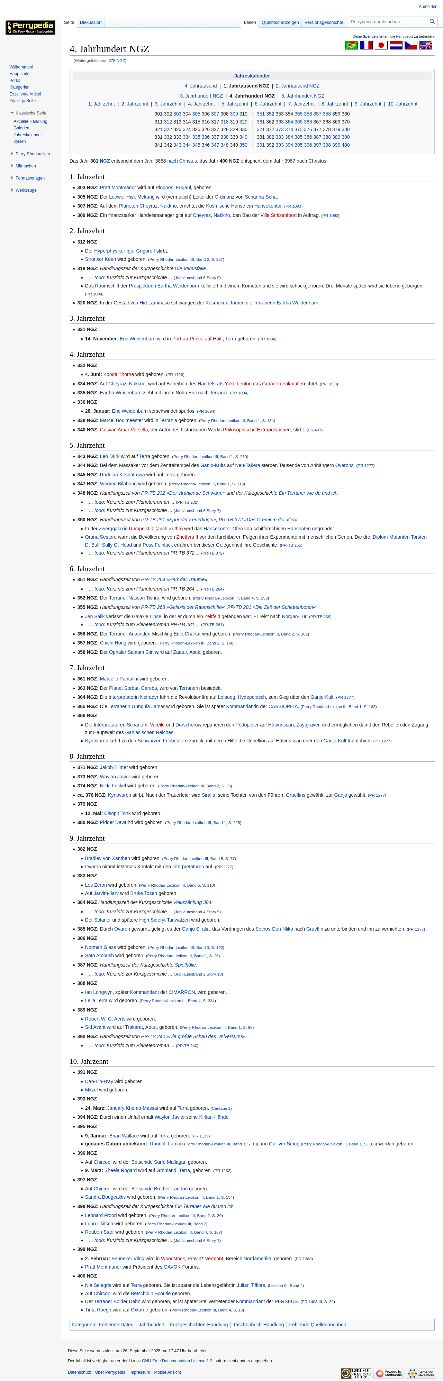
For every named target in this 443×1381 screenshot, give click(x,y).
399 (336, 145)
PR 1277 (365, 465)
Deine (365, 36)
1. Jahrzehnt (101, 104)
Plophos (164, 187)
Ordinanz (224, 197)
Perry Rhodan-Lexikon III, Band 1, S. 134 (237, 420)
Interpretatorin (124, 697)
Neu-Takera (247, 465)
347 (215, 145)
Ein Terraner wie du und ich (308, 493)
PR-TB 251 (291, 545)
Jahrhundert (152, 1324)
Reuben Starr (99, 1232)
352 (270, 114)
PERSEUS (286, 1301)
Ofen (237, 528)
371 (261, 129)
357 (317, 114)
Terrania (219, 392)
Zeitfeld (212, 616)
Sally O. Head (117, 545)
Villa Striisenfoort (279, 215)
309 (234, 114)
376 (308, 129)
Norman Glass (100, 947)
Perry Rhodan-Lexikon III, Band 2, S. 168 (197, 643)
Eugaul (183, 187)
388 (327, 137)
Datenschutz (79, 1372)
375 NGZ (117, 60)
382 (270, 137)
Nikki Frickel (113, 785)
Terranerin (264, 302)
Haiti (218, 338)
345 (196, 145)
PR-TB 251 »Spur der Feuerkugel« (178, 519)
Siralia (208, 795)
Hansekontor (268, 206)
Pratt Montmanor (118, 187)
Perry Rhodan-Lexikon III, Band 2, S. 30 (186, 1215)
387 (317, 137)
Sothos (263, 929)
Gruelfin (314, 929)
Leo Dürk (110, 456)
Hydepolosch (252, 697)
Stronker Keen (100, 259)
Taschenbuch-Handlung (258, 1324)
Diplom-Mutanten (391, 537)
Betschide (142, 1162)
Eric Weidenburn (137, 338)
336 (206, 137)
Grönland (166, 1170)
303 (177, 114)
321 (158, 129)
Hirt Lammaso (154, 302)
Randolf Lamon (166, 1143)
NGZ (105, 161)
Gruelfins (295, 795)
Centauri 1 (221, 1108)
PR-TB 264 (212, 589)
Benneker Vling (127, 1258)
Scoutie (163, 1293)
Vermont (214, 1258)
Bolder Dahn (127, 1301)
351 (261, 114)
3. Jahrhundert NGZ (201, 96)
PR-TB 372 (212, 553)
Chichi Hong (113, 643)
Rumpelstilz (141, 528)
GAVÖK (172, 1267)
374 (289, 129)
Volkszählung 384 (192, 902)
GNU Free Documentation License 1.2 (177, 1361)
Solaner (102, 920)
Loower (117, 197)
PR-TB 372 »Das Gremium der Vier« (258, 519)
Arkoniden (140, 634)
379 (336, 129)
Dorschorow (188, 725)
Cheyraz (148, 206)
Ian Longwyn (98, 992)
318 (224, 122)
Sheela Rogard (121, 1170)
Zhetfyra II (187, 537)
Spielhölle (185, 965)
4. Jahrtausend (201, 86)
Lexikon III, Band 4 (286, 1285)
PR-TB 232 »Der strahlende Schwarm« (183, 493)
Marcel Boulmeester (121, 420)
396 (308, 145)
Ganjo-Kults (213, 465)
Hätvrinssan (281, 725)
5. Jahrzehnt (235, 104)
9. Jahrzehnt (368, 104)
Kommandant (144, 992)
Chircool (102, 1162)
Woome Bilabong (118, 483)
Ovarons (344, 465)
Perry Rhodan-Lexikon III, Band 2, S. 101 (271, 634)
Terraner (118, 598)
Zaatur (180, 652)
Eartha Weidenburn (178, 286)
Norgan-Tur (294, 616)
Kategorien (83, 1324)
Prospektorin (142, 286)
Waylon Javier (115, 776)
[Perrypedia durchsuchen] (393, 21)
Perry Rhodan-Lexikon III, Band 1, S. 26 (183, 955)
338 (224, 137)
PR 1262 (222, 1170)
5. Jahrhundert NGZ (302, 96)
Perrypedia (404, 36)
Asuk (194, 652)
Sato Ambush (99, 955)
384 (289, 137)
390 (346, 137)
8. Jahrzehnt (335, 104)
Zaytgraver (307, 725)
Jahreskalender (252, 76)
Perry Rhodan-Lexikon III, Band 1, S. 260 (210, 456)
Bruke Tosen (143, 893)
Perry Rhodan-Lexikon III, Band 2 (176, 1224)
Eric (193, 392)
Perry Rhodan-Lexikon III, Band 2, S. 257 (186, 259)
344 (187, 145)
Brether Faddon (171, 1188)
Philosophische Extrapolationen (256, 429)
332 (168, 137)
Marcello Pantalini (119, 679)
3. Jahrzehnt (168, 104)
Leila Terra (96, 1000)
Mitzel (91, 1089)
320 (243, 122)
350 (243, 145)
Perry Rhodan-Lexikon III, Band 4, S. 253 (231, 598)
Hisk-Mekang (140, 197)
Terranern (189, 688)
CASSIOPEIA (283, 706)
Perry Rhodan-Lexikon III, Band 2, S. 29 (195, 786)
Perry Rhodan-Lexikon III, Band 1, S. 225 (203, 822)
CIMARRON (182, 992)
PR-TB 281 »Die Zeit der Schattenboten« (271, 607)
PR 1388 (303, 1258)
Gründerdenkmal (280, 383)
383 (279, 137)
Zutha (175, 528)
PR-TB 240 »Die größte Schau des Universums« (193, 1036)
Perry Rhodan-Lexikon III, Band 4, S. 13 (207, 1310)
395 (298, 145)
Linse (155, 616)
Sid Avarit (95, 1027)
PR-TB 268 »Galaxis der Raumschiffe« (183, 607)
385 (298, 137)
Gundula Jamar (148, 706)
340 (243, 137)
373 (279, 129)
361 (261, 122)
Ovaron (93, 866)
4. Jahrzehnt (201, 104)
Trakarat (134, 1027)
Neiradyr (149, 697)
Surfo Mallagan (170, 1162)
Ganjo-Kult (321, 697)
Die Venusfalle (190, 268)
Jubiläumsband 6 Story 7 (197, 510)
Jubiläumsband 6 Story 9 (197, 277)
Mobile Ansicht (167, 1372)
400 (346, 145)
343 (177, 145)
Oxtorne (139, 1310)
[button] (31, 113)
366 (308, 122)
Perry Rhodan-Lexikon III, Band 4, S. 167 (184, 1232)
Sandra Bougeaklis (105, 1197)
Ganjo (340, 795)
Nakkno (168, 206)
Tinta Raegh (98, 1310)
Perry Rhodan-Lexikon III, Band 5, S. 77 (199, 858)
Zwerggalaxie (113, 528)
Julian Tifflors (251, 1285)
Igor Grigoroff (141, 251)
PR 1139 (200, 1136)
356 (308, 114)
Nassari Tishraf (144, 598)
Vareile (157, 725)
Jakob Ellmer (114, 767)
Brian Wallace (124, 1135)
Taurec (237, 302)
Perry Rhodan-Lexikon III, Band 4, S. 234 (178, 1000)
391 (261, 145)
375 (298, 129)
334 (187, 137)
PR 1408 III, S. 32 (318, 1301)
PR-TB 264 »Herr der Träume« (174, 579)
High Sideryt (152, 920)
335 (196, 137)
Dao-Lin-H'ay (99, 1081)
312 (168, 122)
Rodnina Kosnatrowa (122, 474)
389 (336, 137)
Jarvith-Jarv (106, 893)
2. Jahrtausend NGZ (297, 86)
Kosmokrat (217, 302)
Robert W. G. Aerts (105, 1019)
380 (346, 129)
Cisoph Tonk (117, 813)
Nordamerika (257, 1258)
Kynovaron (96, 740)
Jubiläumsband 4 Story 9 (197, 911)
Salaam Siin (141, 652)
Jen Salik (95, 616)
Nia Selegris (98, 1285)
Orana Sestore (101, 537)
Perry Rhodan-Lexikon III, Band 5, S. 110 (177, 885)
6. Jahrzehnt (268, 104)
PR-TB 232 (187, 502)
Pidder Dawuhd (116, 822)
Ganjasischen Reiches (149, 732)
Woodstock (173, 1258)
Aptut (151, 1027)
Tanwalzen (178, 920)
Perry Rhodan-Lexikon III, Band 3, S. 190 (186, 947)
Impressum (139, 1372)
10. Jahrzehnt (402, 104)
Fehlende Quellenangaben (317, 1324)
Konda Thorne (118, 374)
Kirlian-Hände (213, 1117)
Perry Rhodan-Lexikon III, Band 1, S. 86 (216, 1027)
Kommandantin (242, 706)
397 (317, 145)
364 (289, 122)
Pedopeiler (247, 725)
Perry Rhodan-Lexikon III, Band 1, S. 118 (207, 484)
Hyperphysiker (109, 251)
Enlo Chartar (187, 634)
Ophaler (117, 652)
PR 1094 (94, 294)
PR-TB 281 (212, 624)
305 (196, 114)
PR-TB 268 (320, 616)
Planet (116, 688)
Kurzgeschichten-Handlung (199, 1324)
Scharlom (137, 725)
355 (298, 114)
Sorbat (131, 688)
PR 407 (315, 430)
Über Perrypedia (110, 1372)
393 (279, 145)
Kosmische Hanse (225, 206)
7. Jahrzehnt (301, 104)
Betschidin (142, 1293)
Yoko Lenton (238, 383)
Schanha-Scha (261, 197)
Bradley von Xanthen (107, 858)
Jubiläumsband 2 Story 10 (198, 974)
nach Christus (182, 161)
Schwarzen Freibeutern (163, 740)
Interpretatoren (110, 725)
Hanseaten (299, 528)
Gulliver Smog (284, 1143)
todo (99, 277)
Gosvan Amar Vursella (124, 429)
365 (298, 122)
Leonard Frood (101, 1215)
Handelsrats (211, 383)
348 (224, 145)
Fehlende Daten (116, 1324)
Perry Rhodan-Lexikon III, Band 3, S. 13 (221, 1144)
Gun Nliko (282, 929)
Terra (230, 338)
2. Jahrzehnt (134, 104)
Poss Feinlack (158, 545)
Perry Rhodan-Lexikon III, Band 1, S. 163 (339, 706)
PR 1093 (293, 206)
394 (289, 145)
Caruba (149, 688)
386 (308, 137)
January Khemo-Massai (132, 1108)
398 (327, 145)
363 (279, 122)
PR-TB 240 (187, 1045)
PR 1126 (175, 374)
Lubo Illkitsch (99, 1223)
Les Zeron (96, 885)
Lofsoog (226, 697)
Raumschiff (107, 286)
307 (215, 114)
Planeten (128, 206)
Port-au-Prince (188, 338)
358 (327, 114)
